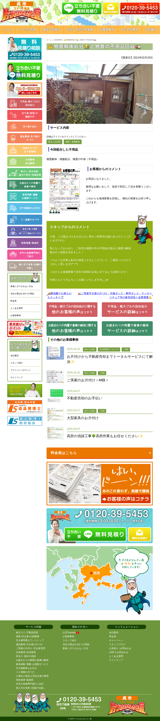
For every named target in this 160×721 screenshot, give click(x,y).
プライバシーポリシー (20, 370)
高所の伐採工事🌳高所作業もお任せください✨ (105, 436)
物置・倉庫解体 (73, 142)
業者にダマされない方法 (21, 286)
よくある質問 (16, 308)
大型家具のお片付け (83, 418)
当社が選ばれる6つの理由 (22, 293)
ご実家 (125, 349)
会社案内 (14, 355)
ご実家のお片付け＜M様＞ (88, 380)
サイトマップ (16, 377)
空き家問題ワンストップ (109, 349)
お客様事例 (15, 315)
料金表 (13, 301)
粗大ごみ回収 (54, 142)
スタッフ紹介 (16, 363)
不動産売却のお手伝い (84, 398)
